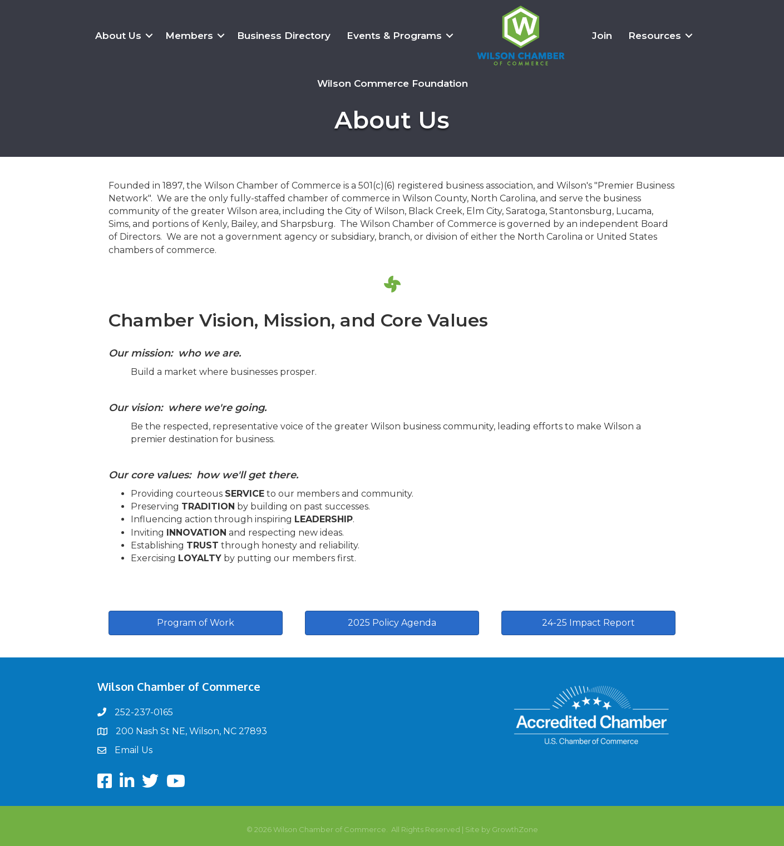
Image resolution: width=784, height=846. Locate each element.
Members (189, 35)
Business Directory (284, 35)
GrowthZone (515, 829)
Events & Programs (394, 35)
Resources (654, 35)
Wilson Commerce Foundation (392, 83)
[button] (196, 623)
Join (602, 35)
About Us (118, 35)
